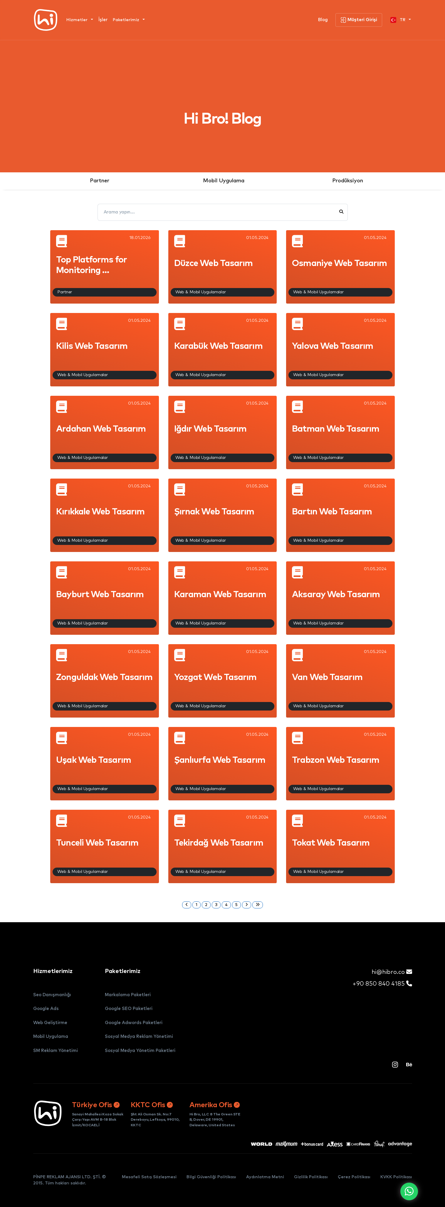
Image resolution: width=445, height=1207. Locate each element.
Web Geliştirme (50, 1023)
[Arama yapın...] (218, 212)
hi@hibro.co (392, 972)
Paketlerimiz (126, 20)
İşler (103, 20)
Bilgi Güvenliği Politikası (211, 1177)
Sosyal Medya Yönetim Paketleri (140, 1050)
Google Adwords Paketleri (133, 1023)
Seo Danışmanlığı (52, 995)
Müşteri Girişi (358, 20)
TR (398, 20)
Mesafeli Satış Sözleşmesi (149, 1177)
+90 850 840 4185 (382, 984)
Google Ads (46, 1008)
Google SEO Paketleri (128, 1008)
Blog (323, 20)
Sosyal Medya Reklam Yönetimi (139, 1036)
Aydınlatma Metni (265, 1177)
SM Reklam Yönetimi (55, 1050)
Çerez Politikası (354, 1177)
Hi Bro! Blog (222, 119)
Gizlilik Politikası (311, 1177)
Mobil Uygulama (223, 181)
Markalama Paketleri (128, 995)
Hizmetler (77, 20)
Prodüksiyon (347, 181)
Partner (99, 181)
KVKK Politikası (396, 1177)
